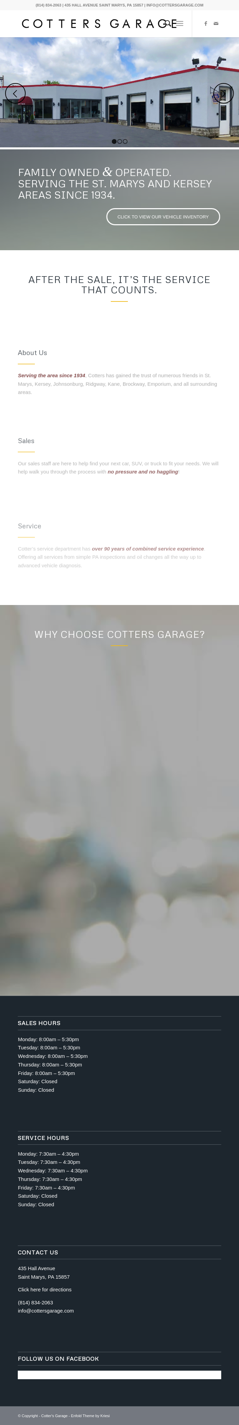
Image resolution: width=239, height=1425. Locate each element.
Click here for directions (44, 1289)
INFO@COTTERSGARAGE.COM (174, 5)
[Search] (164, 23)
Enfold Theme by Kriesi (90, 1416)
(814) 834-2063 (48, 5)
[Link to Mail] (216, 23)
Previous (15, 93)
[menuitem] (164, 23)
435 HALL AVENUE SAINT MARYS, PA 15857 (104, 5)
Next (223, 93)
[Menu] (179, 23)
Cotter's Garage (54, 1416)
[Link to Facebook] (206, 23)
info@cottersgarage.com (46, 1311)
